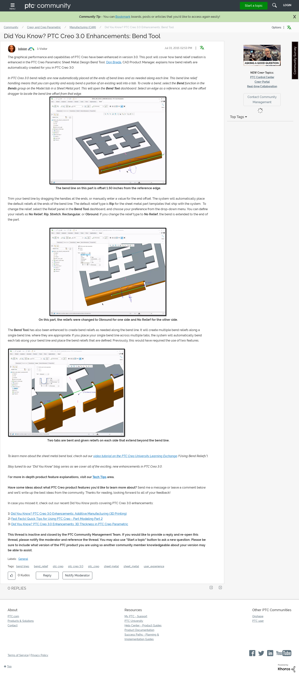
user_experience (154, 566)
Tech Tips (99, 477)
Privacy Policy (39, 655)
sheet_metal (131, 566)
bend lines (22, 566)
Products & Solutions (21, 620)
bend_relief (41, 566)
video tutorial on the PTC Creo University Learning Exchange (135, 456)
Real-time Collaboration (262, 86)
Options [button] (276, 27)
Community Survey (295, 60)
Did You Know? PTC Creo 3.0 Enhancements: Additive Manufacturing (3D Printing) (69, 513)
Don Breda (113, 62)
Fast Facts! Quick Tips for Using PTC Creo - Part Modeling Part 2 (57, 519)
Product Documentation (139, 630)
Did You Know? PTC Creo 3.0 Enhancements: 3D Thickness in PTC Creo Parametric (69, 524)
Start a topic (254, 5)
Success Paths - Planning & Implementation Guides (142, 637)
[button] (196, 48)
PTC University (134, 620)
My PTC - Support (136, 616)
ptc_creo (93, 566)
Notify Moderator (77, 575)
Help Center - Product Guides (143, 625)
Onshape (257, 616)
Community (11, 27)
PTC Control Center (262, 77)
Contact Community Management (262, 99)
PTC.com (13, 616)
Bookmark (122, 16)
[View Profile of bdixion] (22, 48)
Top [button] (9, 666)
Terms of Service (18, 655)
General (23, 559)
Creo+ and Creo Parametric (44, 27)
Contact (13, 625)
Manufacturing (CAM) (83, 27)
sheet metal (111, 566)
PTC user (258, 620)
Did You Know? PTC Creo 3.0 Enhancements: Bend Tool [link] (139, 27)
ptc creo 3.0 (75, 566)
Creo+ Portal (262, 81)
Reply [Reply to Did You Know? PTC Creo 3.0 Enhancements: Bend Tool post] (47, 575)
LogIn (287, 5)
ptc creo (58, 566)
